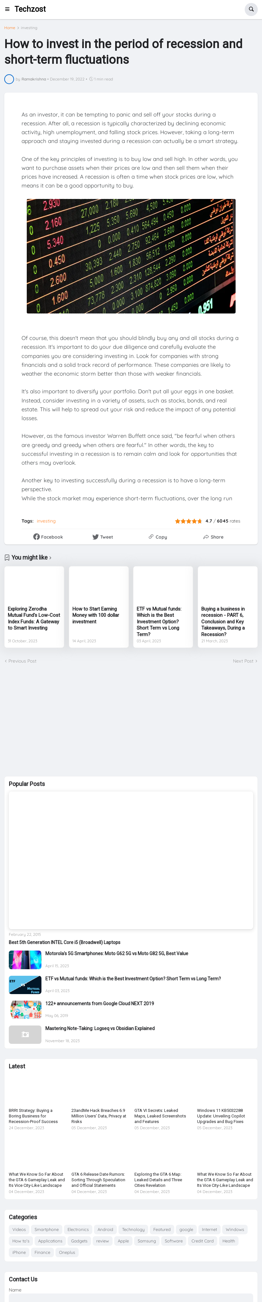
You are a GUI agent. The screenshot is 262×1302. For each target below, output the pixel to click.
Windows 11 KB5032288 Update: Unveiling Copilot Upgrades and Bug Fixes (221, 1116)
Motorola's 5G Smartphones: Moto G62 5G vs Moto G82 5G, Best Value (116, 953)
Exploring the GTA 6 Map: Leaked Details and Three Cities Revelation (158, 1180)
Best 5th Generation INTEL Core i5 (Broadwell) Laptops (64, 942)
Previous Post (22, 661)
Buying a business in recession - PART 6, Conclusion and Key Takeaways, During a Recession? (223, 621)
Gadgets (79, 1240)
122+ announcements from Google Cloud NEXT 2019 (99, 1003)
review (102, 1240)
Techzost (30, 9)
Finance (42, 1252)
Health (229, 1240)
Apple (123, 1240)
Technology (133, 1229)
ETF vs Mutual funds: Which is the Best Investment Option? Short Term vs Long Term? (159, 621)
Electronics (78, 1229)
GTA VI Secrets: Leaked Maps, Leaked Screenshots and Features (160, 1116)
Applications (50, 1240)
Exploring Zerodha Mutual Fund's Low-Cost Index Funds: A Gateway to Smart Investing (34, 618)
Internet (209, 1229)
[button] (9, 9)
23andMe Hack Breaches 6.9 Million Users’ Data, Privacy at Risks (98, 1116)
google (186, 1229)
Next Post (243, 661)
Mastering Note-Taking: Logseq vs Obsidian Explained (100, 1028)
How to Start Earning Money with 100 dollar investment (95, 615)
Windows (235, 1229)
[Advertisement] (131, 720)
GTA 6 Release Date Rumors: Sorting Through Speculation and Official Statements (98, 1180)
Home (9, 28)
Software (174, 1240)
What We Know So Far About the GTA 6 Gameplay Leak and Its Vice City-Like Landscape (37, 1180)
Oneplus (67, 1252)
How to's (20, 1240)
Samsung (147, 1240)
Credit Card (203, 1240)
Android (105, 1229)
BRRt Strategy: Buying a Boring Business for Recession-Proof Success (33, 1116)
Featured (162, 1229)
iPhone (19, 1252)
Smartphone (47, 1229)
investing (29, 28)
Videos (19, 1229)
